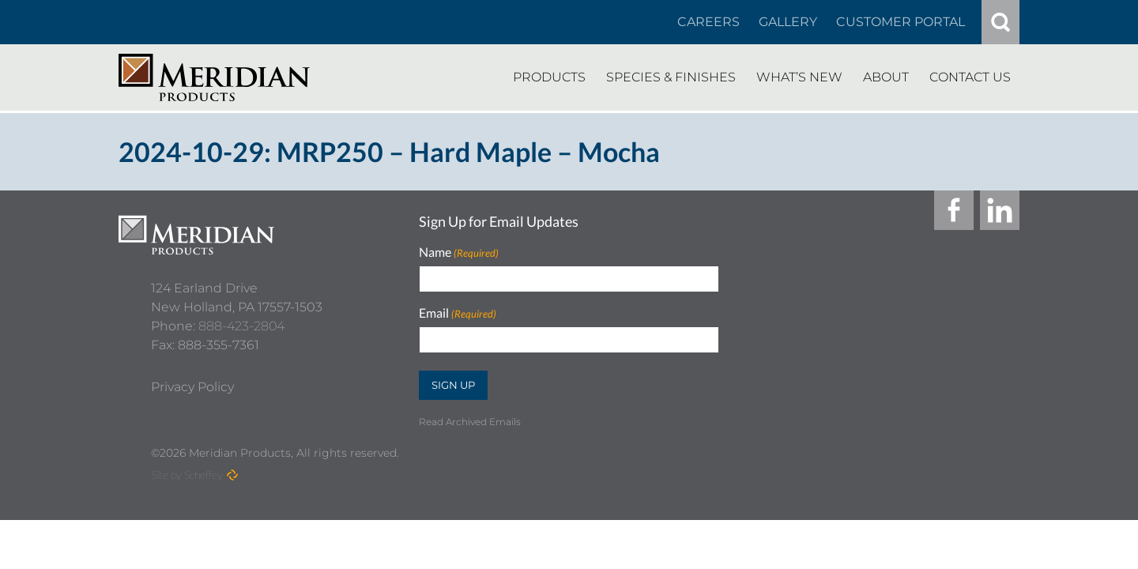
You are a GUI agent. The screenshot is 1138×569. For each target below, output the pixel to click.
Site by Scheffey (187, 474)
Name (459, 252)
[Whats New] (799, 77)
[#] (1000, 22)
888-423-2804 (241, 318)
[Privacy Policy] (192, 380)
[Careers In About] (708, 22)
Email (457, 313)
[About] (886, 77)
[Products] (549, 77)
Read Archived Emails (470, 422)
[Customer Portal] (900, 22)
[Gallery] (788, 22)
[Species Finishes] (670, 77)
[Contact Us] (970, 77)
